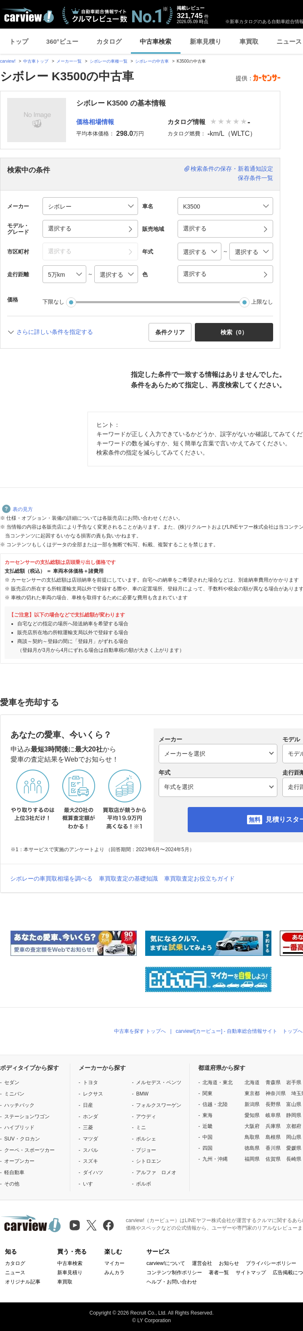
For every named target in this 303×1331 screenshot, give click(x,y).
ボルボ (143, 1184)
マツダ (90, 1139)
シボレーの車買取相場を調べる (51, 878)
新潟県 (252, 1104)
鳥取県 (252, 1137)
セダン (11, 1082)
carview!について (165, 1263)
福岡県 (252, 1159)
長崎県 (293, 1159)
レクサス (93, 1094)
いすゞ (90, 1184)
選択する (195, 273)
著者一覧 (219, 1272)
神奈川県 (276, 1093)
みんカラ (114, 1272)
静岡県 (293, 1115)
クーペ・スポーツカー (29, 1150)
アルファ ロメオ (156, 1172)
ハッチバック (19, 1105)
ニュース (15, 1272)
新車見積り (205, 41)
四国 (207, 1148)
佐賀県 (273, 1159)
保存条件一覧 (255, 178)
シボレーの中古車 (152, 61)
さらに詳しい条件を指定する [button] (54, 331)
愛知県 (252, 1115)
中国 (207, 1137)
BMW (142, 1094)
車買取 (248, 41)
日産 (88, 1105)
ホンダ (90, 1116)
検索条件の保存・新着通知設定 (232, 168)
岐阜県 (273, 1115)
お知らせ (229, 1263)
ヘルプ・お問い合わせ (171, 1282)
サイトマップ (251, 1272)
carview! (8, 61)
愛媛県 (293, 1148)
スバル (90, 1150)
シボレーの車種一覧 (109, 61)
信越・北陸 (215, 1104)
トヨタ (90, 1082)
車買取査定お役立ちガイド (199, 878)
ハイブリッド (19, 1127)
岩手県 (293, 1082)
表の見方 (17, 509)
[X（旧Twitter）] (91, 1225)
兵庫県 (273, 1126)
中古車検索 (155, 41)
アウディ (146, 1116)
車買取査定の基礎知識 (128, 878)
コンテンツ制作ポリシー (174, 1272)
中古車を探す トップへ (140, 1031)
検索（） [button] (234, 332)
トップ (18, 41)
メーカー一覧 (69, 61)
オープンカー (19, 1161)
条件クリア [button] (170, 332)
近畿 (207, 1126)
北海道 (252, 1082)
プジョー (146, 1150)
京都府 (293, 1126)
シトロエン (148, 1161)
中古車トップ (35, 61)
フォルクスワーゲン (158, 1105)
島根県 (273, 1137)
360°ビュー (62, 41)
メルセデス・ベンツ (158, 1082)
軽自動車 (14, 1172)
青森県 (273, 1082)
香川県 (273, 1148)
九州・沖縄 (215, 1159)
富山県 (293, 1104)
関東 (207, 1093)
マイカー (114, 1263)
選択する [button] (60, 228)
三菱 (88, 1127)
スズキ (90, 1161)
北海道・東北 (217, 1082)
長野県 (273, 1104)
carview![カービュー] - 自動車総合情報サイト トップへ (239, 1031)
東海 (207, 1115)
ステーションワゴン (27, 1116)
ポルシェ (146, 1139)
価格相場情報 (95, 121)
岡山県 (293, 1137)
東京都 (252, 1093)
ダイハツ (93, 1172)
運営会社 (202, 1263)
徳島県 (252, 1148)
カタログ (109, 41)
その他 (11, 1184)
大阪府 (252, 1126)
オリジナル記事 (22, 1282)
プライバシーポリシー (271, 1263)
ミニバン (14, 1094)
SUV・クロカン (22, 1139)
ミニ (141, 1127)
